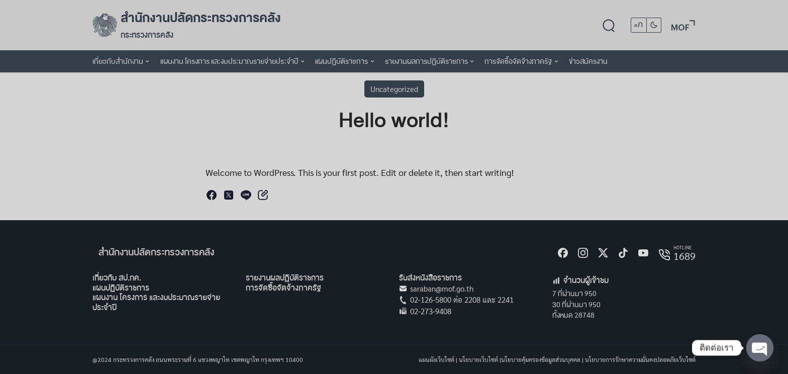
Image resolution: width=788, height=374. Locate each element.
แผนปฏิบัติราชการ (120, 288)
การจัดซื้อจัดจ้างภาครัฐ (283, 288)
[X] (603, 253)
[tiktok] (623, 253)
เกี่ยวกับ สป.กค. (116, 277)
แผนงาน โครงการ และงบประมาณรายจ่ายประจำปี (156, 302)
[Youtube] (643, 253)
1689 (684, 255)
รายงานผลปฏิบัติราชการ (285, 277)
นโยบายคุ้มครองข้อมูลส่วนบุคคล (540, 359)
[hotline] (664, 255)
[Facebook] (563, 253)
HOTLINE (682, 247)
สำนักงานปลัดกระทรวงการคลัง (201, 18)
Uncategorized (394, 89)
